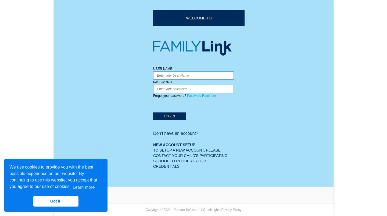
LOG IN (169, 116)
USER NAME (193, 73)
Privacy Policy (231, 210)
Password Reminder (201, 96)
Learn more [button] (84, 187)
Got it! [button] (56, 201)
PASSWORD (193, 89)
